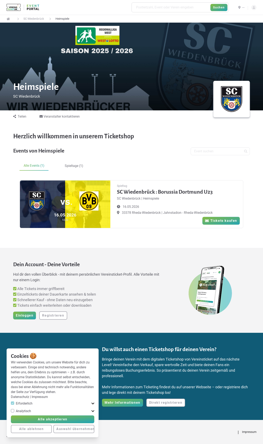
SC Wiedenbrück (33, 18)
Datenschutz (20, 397)
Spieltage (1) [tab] (74, 166)
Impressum (40, 397)
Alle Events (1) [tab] (34, 166)
